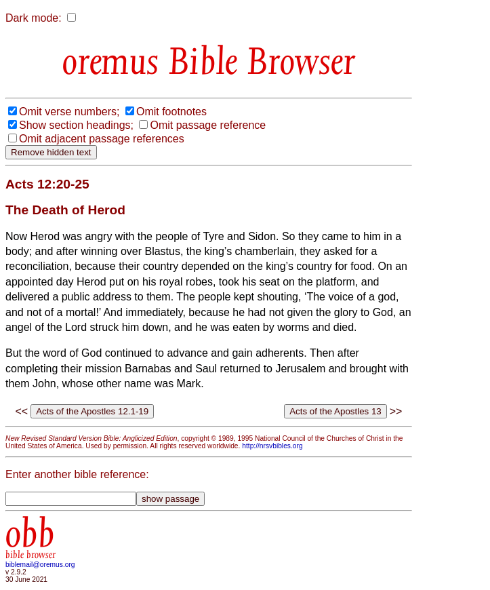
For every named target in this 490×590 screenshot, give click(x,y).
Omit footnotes (171, 111)
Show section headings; (76, 125)
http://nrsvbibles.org (272, 446)
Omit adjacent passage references (101, 138)
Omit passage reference (208, 125)
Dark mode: (33, 18)
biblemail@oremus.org (40, 564)
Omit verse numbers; (69, 111)
